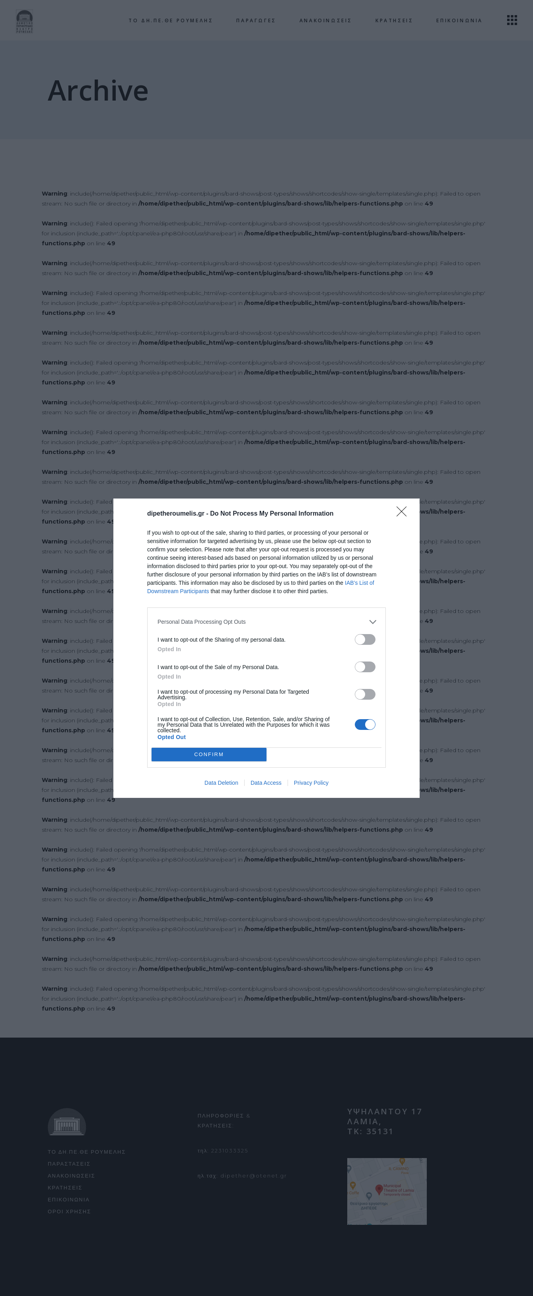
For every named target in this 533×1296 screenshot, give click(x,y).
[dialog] (266, 648)
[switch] (365, 639)
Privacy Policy (311, 783)
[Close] (404, 514)
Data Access (266, 783)
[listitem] (266, 622)
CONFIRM (209, 754)
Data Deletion (221, 783)
